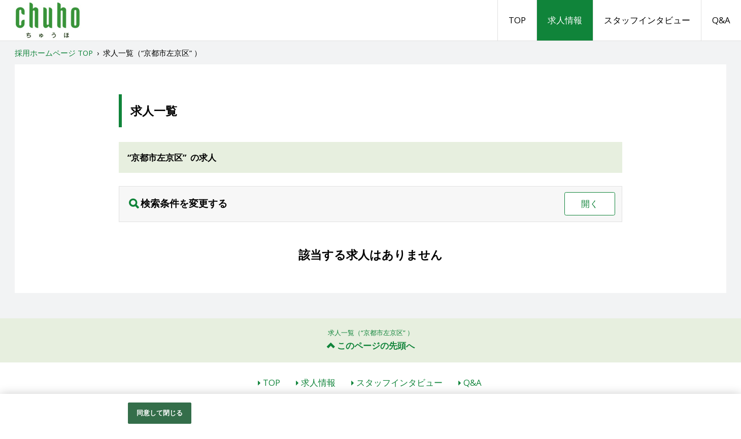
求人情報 (565, 20)
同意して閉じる (160, 412)
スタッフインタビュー (647, 20)
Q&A (721, 20)
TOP (517, 20)
